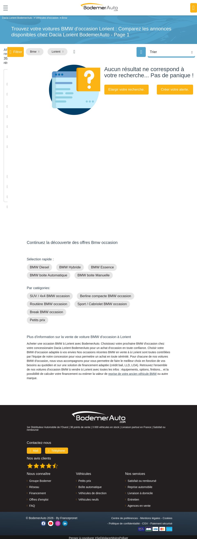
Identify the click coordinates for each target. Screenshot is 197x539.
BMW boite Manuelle (93, 274)
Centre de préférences (124, 516)
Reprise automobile (140, 485)
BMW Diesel (39, 266)
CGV (145, 521)
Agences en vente (139, 504)
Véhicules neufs (88, 498)
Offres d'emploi (38, 498)
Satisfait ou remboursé (142, 479)
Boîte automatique (90, 485)
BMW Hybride (70, 266)
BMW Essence (102, 266)
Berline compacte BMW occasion (105, 295)
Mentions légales (150, 516)
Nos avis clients (39, 457)
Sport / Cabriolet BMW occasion (102, 303)
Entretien (133, 498)
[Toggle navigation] (4, 8)
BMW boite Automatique (48, 274)
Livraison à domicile (140, 491)
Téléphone (56, 449)
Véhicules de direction (92, 491)
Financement (37, 491)
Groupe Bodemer (40, 479)
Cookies (167, 516)
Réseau (34, 485)
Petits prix (37, 319)
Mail (34, 449)
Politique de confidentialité (124, 521)
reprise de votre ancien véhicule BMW (132, 372)
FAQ (32, 504)
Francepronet (68, 516)
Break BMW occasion (46, 311)
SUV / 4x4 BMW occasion (50, 295)
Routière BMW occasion (48, 303)
